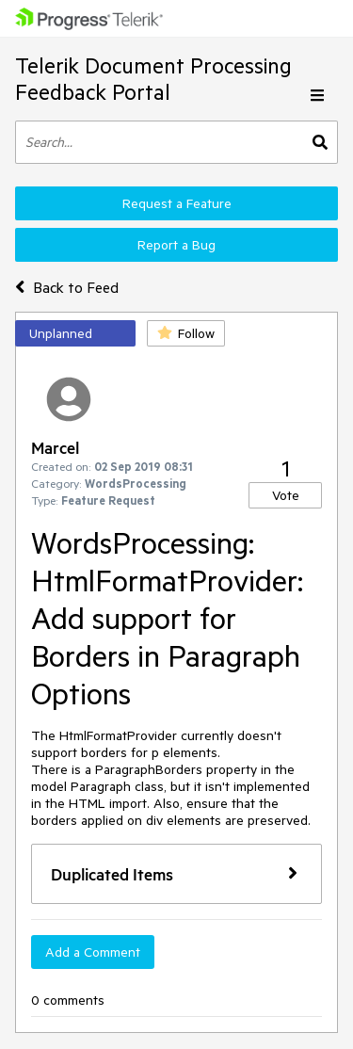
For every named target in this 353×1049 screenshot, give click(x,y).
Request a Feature (177, 203)
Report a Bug (176, 244)
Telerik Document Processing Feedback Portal (153, 78)
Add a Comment (92, 952)
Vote (285, 495)
